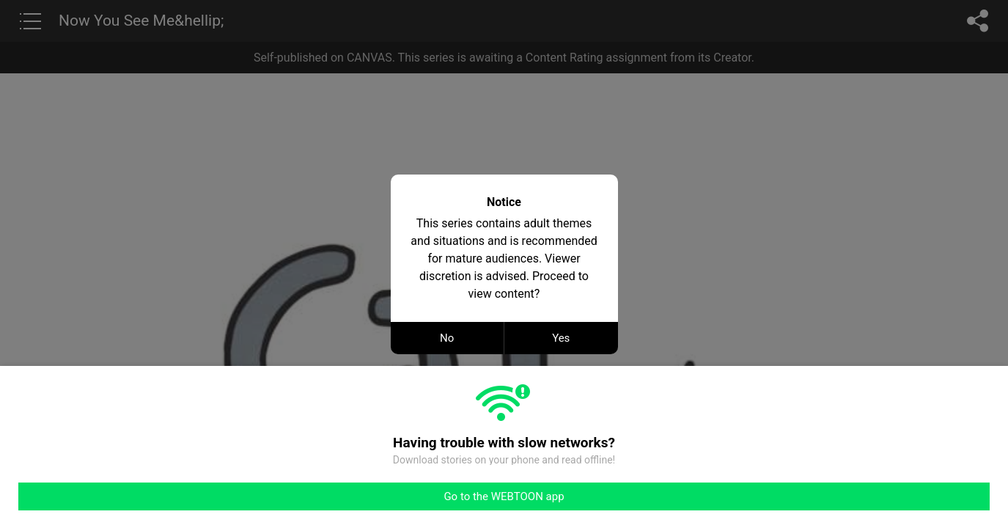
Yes (561, 338)
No (447, 338)
